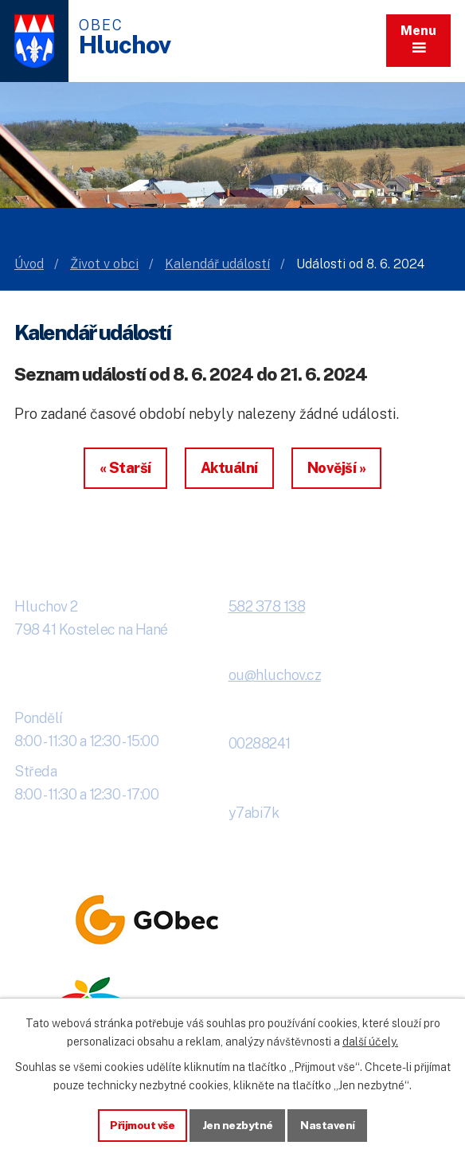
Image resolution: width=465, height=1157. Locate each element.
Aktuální (229, 467)
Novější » (336, 467)
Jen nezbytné (238, 1124)
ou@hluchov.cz (275, 674)
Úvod (29, 264)
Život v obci (104, 264)
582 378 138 (267, 606)
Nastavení (329, 1124)
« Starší (125, 467)
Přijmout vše (142, 1124)
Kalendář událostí (217, 264)
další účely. (370, 1040)
